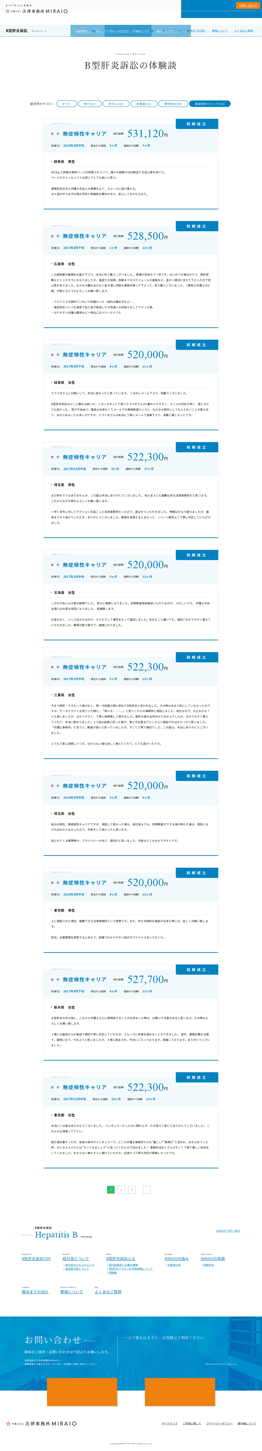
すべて (66, 104)
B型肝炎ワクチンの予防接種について (131, 1268)
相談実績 (199, 18)
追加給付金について (77, 1268)
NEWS (228, 18)
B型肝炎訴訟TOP (36, 1258)
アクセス (241, 18)
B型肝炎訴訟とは (122, 30)
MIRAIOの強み (147, 30)
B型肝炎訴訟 (17, 30)
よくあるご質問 (243, 30)
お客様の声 (174, 1265)
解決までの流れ (196, 30)
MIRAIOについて (177, 18)
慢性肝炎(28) (173, 104)
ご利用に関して (192, 1423)
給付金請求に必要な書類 (123, 1265)
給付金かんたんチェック (79, 1265)
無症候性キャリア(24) (210, 104)
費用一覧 (214, 18)
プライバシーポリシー (219, 1423)
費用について (220, 30)
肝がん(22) (116, 104)
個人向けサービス (150, 18)
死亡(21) (90, 104)
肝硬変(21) (144, 104)
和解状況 (208, 1265)
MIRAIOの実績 (171, 30)
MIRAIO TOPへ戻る (228, 1231)
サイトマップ (170, 1423)
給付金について (96, 30)
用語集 (113, 1272)
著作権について (247, 1423)
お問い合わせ (248, 5)
